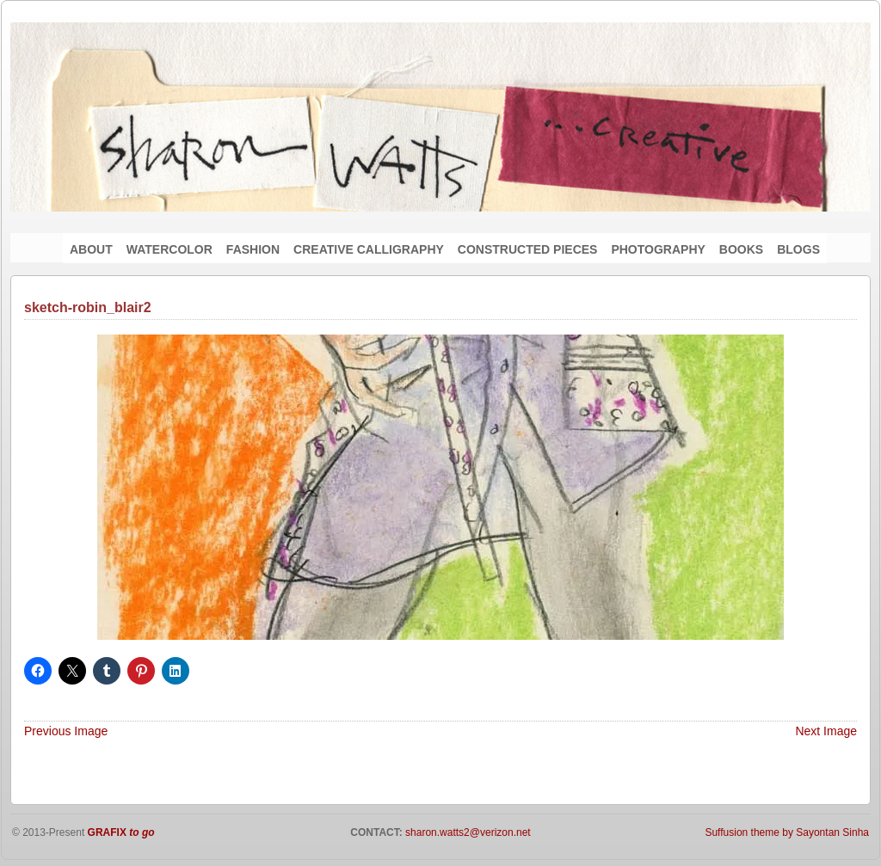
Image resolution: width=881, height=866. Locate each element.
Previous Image (66, 731)
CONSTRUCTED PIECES (528, 249)
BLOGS (798, 249)
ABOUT (91, 249)
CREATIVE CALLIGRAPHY (368, 249)
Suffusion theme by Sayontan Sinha (787, 832)
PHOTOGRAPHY (658, 249)
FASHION (253, 249)
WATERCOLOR (169, 249)
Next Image (826, 731)
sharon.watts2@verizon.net (467, 832)
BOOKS (741, 249)
